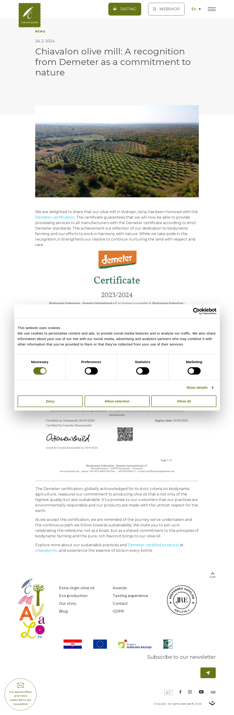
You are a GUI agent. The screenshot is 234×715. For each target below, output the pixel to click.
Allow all (184, 401)
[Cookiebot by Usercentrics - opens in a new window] (196, 311)
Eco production (73, 596)
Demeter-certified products (153, 545)
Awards (120, 588)
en (196, 9)
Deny (50, 401)
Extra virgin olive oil (76, 588)
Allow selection (116, 401)
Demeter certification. (55, 217)
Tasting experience (130, 596)
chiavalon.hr (46, 550)
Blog (63, 611)
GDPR (118, 611)
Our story (67, 603)
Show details (197, 387)
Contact (120, 603)
